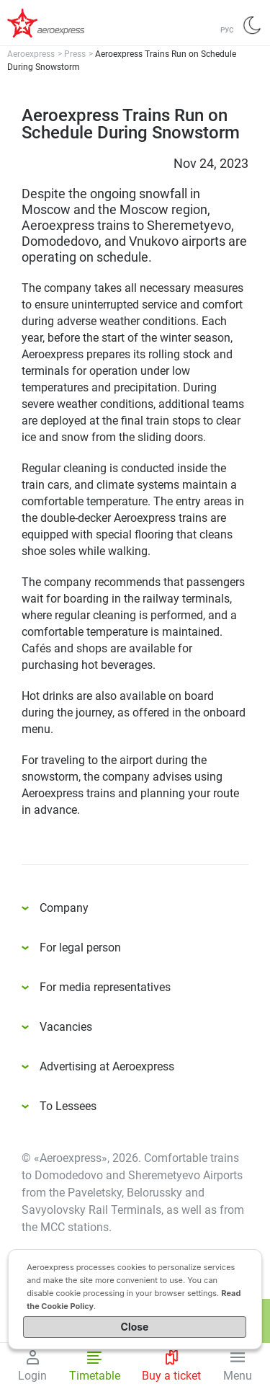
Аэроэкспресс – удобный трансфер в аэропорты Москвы (64, 23)
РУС (227, 30)
